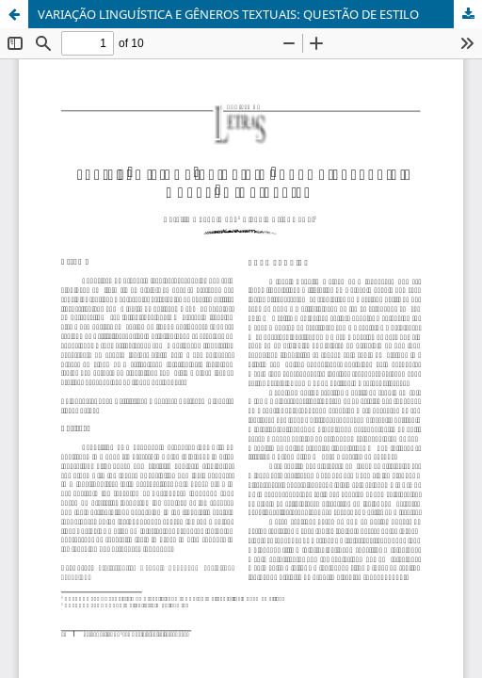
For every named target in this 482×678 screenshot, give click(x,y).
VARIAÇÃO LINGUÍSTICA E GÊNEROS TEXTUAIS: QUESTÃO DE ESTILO (228, 14)
